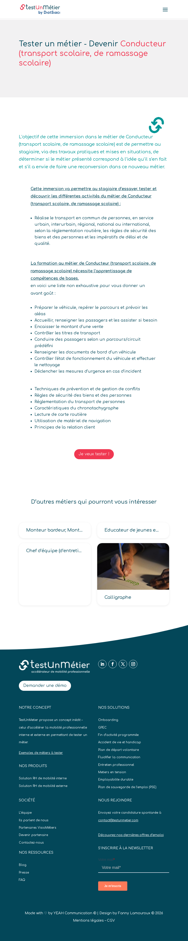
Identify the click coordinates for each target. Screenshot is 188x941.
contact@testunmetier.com (118, 820)
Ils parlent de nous (33, 820)
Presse (24, 872)
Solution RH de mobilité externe (43, 786)
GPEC (102, 727)
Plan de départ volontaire (118, 750)
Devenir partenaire (33, 835)
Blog (22, 865)
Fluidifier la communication (119, 757)
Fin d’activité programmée (118, 735)
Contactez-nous (31, 842)
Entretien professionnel (116, 765)
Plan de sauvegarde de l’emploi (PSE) (127, 787)
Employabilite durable (115, 779)
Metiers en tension (112, 772)
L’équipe (25, 812)
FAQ (22, 880)
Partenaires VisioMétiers (37, 827)
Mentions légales (88, 920)
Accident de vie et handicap (119, 742)
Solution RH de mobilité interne (43, 778)
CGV (111, 920)
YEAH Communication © (75, 913)
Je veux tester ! (94, 454)
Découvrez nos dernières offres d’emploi (131, 835)
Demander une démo (45, 685)
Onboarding (108, 720)
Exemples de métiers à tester (41, 753)
